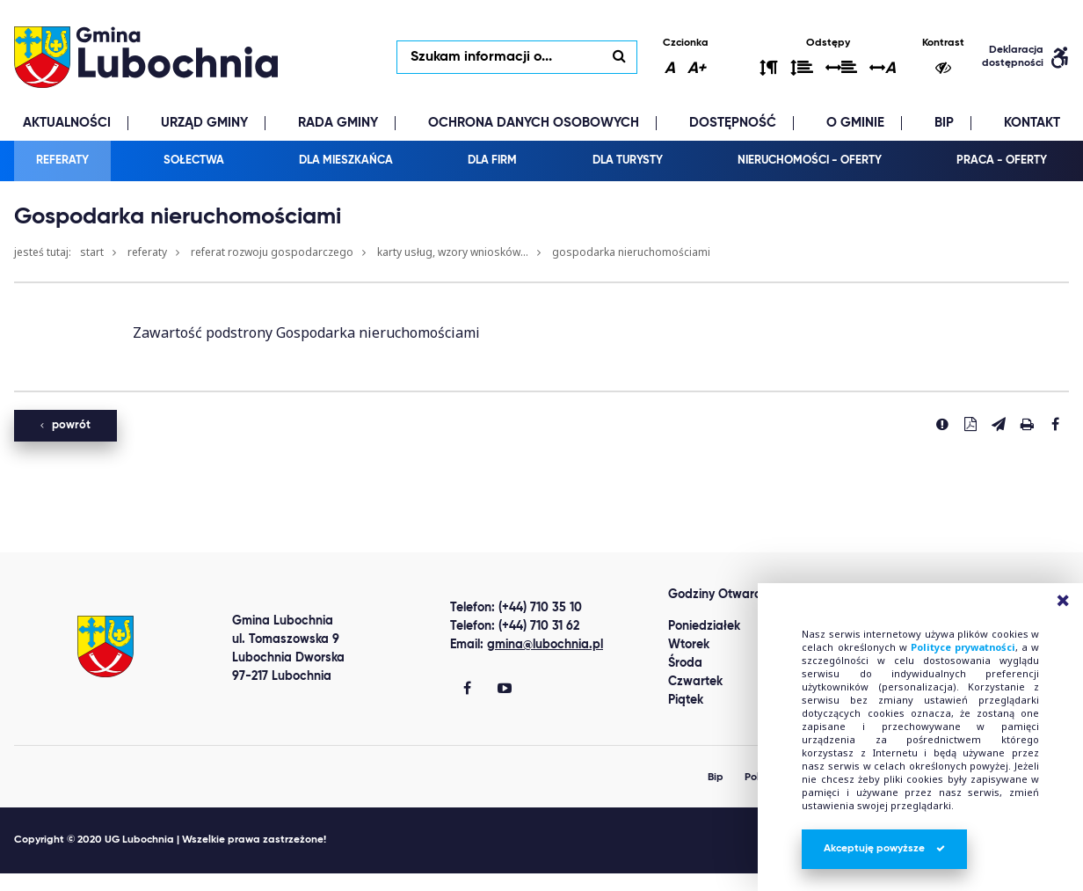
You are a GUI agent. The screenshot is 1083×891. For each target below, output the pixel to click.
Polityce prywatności (963, 647)
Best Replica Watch (63, 882)
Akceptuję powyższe (884, 849)
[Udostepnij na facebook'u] (1055, 424)
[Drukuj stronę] (1027, 424)
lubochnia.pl (146, 57)
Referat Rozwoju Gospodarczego (272, 252)
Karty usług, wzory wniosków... (452, 252)
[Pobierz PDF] (970, 424)
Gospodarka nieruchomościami (631, 252)
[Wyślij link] (999, 424)
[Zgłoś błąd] (942, 424)
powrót (65, 425)
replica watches (266, 882)
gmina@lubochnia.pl (545, 645)
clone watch (171, 882)
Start (92, 252)
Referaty (147, 252)
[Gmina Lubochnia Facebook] (467, 689)
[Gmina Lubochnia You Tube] (504, 689)
